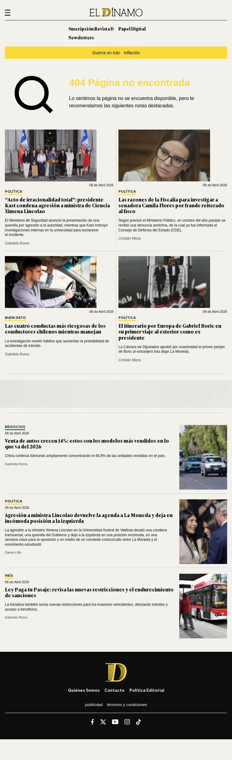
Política (13, 192)
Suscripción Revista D (91, 28)
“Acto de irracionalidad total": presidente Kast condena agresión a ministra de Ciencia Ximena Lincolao (57, 205)
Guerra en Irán (106, 52)
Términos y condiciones (127, 704)
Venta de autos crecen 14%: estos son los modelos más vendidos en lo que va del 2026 (87, 443)
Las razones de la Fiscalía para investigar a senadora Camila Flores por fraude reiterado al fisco (171, 205)
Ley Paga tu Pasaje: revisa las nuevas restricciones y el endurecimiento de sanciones (89, 592)
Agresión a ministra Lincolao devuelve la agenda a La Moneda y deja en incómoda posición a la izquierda (89, 517)
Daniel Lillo (13, 552)
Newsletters (81, 37)
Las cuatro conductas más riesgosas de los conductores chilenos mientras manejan (55, 328)
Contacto (114, 690)
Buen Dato (15, 318)
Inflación (132, 52)
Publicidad (94, 704)
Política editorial (146, 690)
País (9, 576)
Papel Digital (132, 28)
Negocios (15, 427)
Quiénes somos (84, 690)
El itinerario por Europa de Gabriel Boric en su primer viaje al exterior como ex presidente (169, 331)
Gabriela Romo (17, 243)
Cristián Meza (129, 238)
